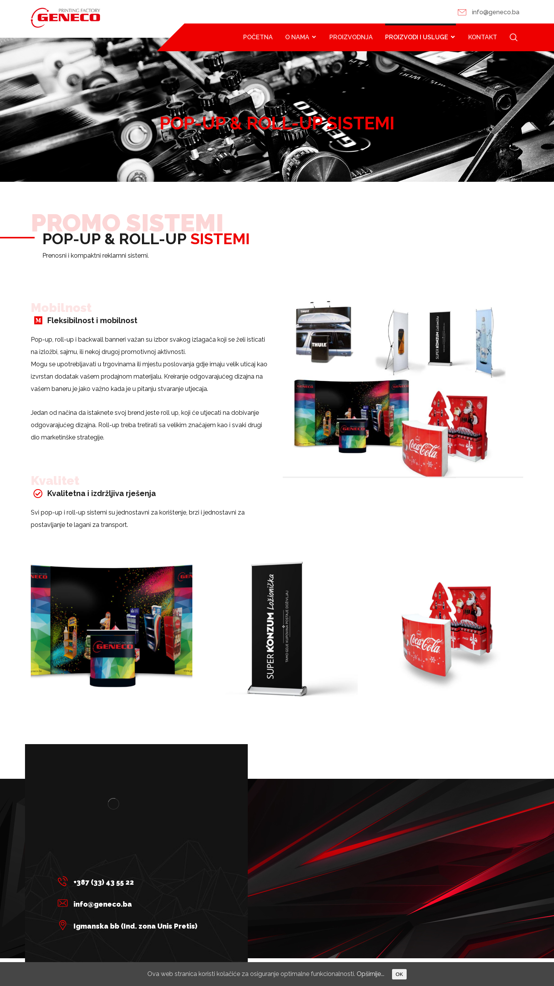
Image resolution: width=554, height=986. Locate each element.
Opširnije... (370, 974)
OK (399, 974)
